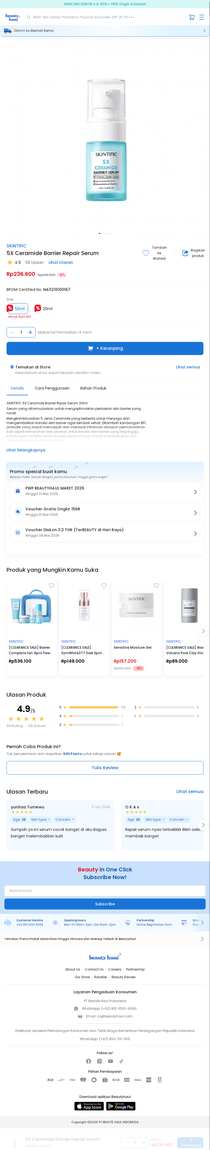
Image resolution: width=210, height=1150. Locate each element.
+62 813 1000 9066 (29, 925)
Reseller (100, 977)
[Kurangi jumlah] (12, 332)
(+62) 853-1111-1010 (114, 1039)
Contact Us (94, 969)
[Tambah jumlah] (30, 332)
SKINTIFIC (17, 246)
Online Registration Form (154, 925)
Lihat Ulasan (61, 262)
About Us (72, 969)
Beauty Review (124, 977)
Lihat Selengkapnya (26, 450)
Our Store (82, 977)
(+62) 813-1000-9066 (119, 1008)
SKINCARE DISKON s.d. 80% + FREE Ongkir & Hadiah (105, 4)
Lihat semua (188, 367)
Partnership (135, 969)
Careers (114, 969)
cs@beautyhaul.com (115, 1016)
